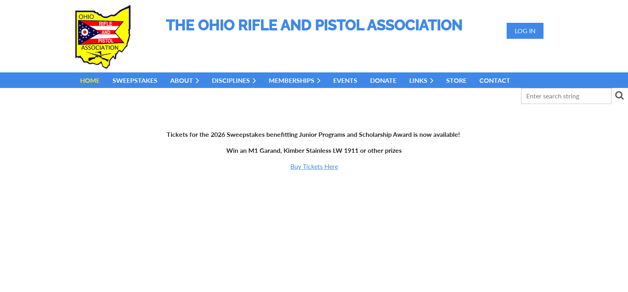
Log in (525, 30)
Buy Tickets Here (314, 166)
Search (619, 95)
